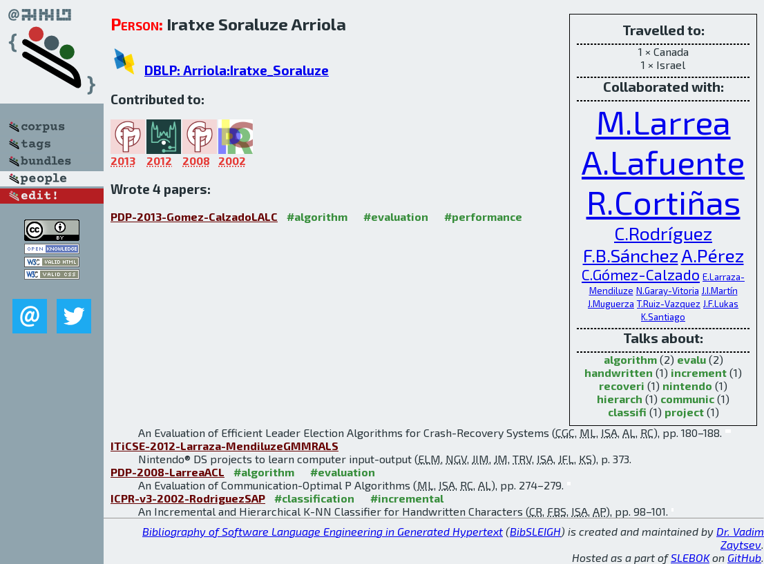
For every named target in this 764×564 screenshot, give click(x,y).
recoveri (621, 385)
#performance (483, 216)
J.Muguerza (611, 303)
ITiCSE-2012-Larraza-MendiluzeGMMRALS (224, 445)
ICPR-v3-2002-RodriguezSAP (188, 498)
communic (687, 398)
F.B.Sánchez (630, 255)
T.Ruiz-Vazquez (668, 303)
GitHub (744, 557)
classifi (627, 411)
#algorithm (317, 216)
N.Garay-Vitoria (667, 290)
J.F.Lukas (720, 303)
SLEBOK (690, 557)
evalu (691, 359)
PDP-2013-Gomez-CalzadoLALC (194, 216)
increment (699, 372)
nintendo (687, 385)
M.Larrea (663, 121)
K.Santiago (663, 316)
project (684, 411)
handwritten (618, 372)
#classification (314, 498)
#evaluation (395, 216)
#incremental (406, 498)
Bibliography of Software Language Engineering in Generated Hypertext (322, 531)
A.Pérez (712, 255)
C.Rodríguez (663, 233)
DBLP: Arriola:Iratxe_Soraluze (236, 70)
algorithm (630, 359)
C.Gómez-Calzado (641, 274)
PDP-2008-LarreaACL (168, 471)
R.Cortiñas (663, 202)
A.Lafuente (663, 162)
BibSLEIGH (535, 531)
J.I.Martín (720, 290)
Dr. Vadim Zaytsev (740, 538)
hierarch (619, 398)
